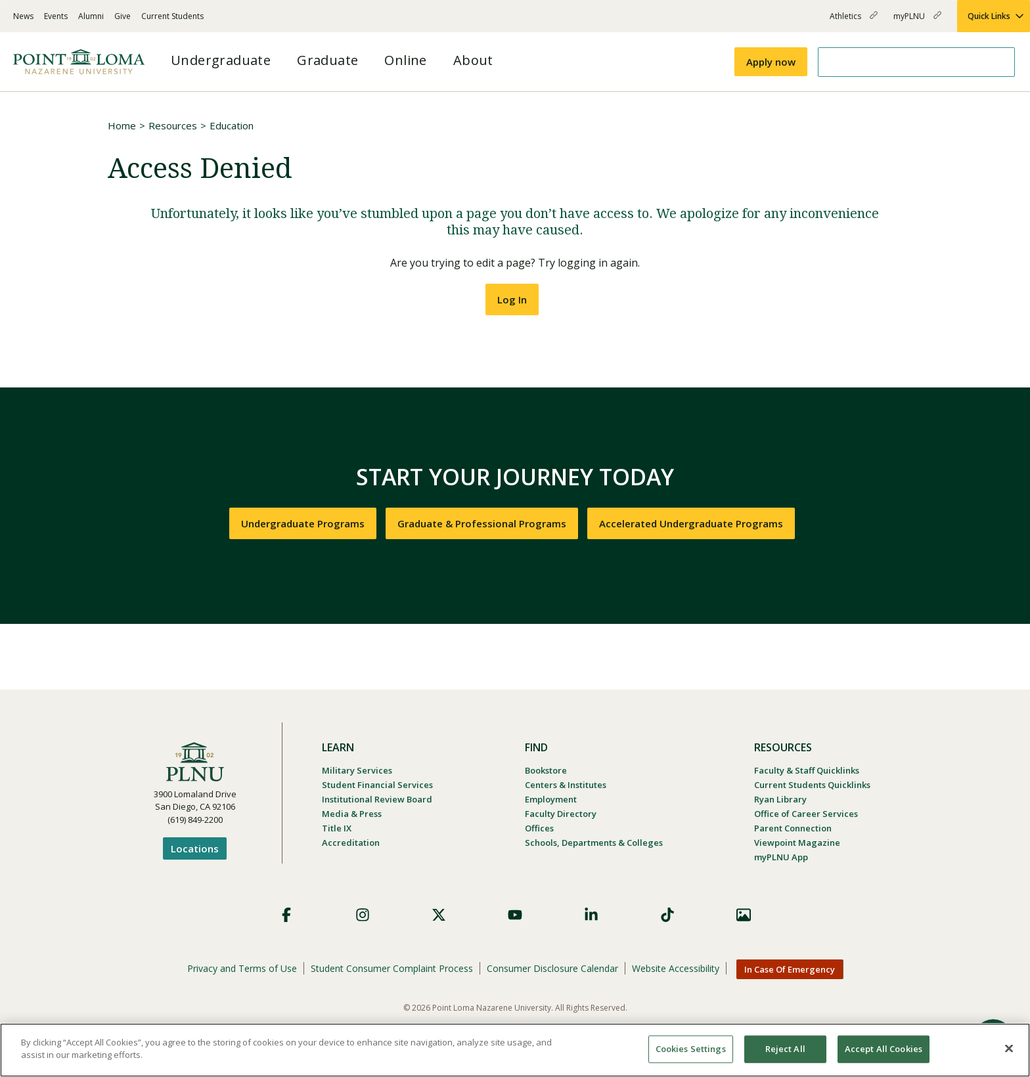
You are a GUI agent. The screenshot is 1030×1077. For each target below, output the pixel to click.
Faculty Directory (560, 814)
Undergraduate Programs (303, 523)
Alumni (91, 16)
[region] (515, 1050)
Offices (539, 828)
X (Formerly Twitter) (438, 914)
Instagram (362, 914)
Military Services (357, 770)
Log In (512, 299)
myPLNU (917, 21)
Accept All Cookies (883, 1049)
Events (56, 16)
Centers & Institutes (565, 785)
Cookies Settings (691, 1049)
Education (232, 125)
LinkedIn (591, 914)
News (23, 16)
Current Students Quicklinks (812, 785)
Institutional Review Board (377, 799)
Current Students (172, 16)
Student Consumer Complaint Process (392, 968)
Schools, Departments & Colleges (594, 842)
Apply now (770, 61)
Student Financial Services (377, 785)
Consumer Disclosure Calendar (552, 968)
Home (122, 125)
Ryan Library (780, 799)
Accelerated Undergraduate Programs (691, 523)
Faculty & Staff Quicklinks (806, 770)
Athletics (854, 21)
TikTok (667, 914)
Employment (551, 799)
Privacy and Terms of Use (242, 968)
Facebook (286, 914)
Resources (172, 125)
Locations (195, 848)
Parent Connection (793, 828)
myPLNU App (781, 857)
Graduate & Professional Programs (481, 523)
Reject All (785, 1049)
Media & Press (352, 814)
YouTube (515, 914)
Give (122, 16)
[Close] (1009, 1048)
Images (743, 914)
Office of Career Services (806, 814)
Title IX (336, 828)
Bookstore (546, 770)
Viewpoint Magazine (797, 842)
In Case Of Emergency (789, 969)
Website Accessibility (675, 968)
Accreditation (351, 842)
